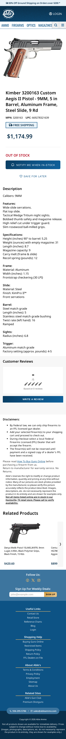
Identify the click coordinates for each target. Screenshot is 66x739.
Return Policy (33, 653)
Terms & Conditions (33, 669)
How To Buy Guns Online (31, 461)
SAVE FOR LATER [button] (33, 176)
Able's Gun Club (33, 697)
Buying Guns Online (33, 641)
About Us (33, 685)
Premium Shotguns (33, 701)
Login (33, 629)
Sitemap (33, 681)
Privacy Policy (33, 673)
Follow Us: (33, 575)
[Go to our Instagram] (38, 580)
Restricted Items (33, 645)
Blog (33, 625)
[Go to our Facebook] (27, 580)
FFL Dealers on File (33, 657)
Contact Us (33, 613)
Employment (33, 677)
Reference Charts (33, 621)
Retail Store (33, 617)
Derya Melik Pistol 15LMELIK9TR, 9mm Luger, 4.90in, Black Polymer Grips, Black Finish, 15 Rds (24, 551)
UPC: (29, 117)
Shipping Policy (33, 649)
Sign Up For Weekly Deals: (33, 589)
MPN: (9, 117)
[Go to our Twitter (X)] (33, 580)
